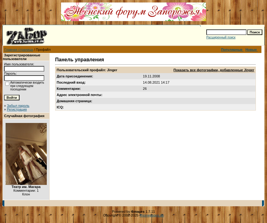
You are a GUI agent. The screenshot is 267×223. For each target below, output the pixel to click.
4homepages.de (151, 215)
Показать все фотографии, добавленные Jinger (213, 70)
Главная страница (18, 49)
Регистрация (17, 109)
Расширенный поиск (220, 37)
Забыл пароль (18, 105)
